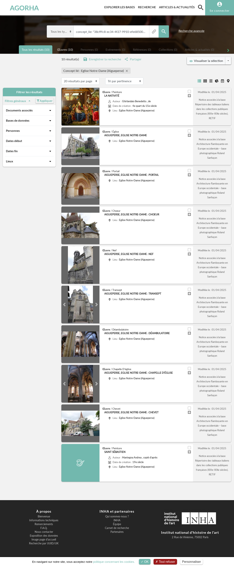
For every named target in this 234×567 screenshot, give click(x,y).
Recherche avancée (191, 30)
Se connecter (220, 10)
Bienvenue (44, 516)
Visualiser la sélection (206, 61)
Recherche (147, 6)
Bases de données (29, 120)
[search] (200, 7)
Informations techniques (43, 520)
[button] (64, 146)
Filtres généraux (18, 101)
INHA (117, 520)
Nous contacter (44, 532)
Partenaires (117, 532)
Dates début (29, 141)
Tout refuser (165, 561)
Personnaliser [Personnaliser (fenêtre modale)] (191, 561)
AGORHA (21, 8)
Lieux (29, 161)
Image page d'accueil (44, 539)
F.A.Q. (43, 528)
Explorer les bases (120, 6)
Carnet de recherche (117, 528)
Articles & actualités (177, 6)
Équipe (117, 524)
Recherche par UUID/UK (43, 543)
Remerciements (44, 524)
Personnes (29, 131)
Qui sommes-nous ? (117, 516)
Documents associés (29, 110)
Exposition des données (44, 536)
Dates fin (29, 151)
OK (145, 561)
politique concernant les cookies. (114, 561)
